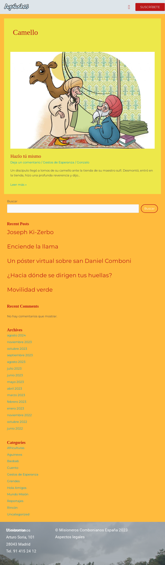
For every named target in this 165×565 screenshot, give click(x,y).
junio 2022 (15, 428)
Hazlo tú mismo (25, 156)
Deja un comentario (25, 162)
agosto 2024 (16, 335)
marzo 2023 (16, 395)
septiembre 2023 (20, 355)
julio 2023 (14, 368)
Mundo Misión (17, 494)
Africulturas (15, 448)
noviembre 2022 (19, 415)
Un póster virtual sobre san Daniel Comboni (69, 260)
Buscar (12, 201)
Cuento (12, 468)
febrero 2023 (16, 402)
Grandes (13, 481)
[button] (129, 7)
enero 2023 (15, 408)
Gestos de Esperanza (58, 162)
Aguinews (14, 454)
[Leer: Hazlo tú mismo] (82, 100)
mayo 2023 (15, 382)
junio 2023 (15, 375)
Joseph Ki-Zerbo (30, 232)
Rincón (12, 508)
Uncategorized (18, 514)
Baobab (13, 461)
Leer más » (18, 184)
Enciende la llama (32, 246)
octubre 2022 (17, 422)
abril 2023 (14, 388)
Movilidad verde (30, 289)
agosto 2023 (16, 362)
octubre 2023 (17, 349)
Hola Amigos (16, 488)
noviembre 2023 (19, 342)
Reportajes (15, 501)
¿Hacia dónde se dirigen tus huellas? (59, 275)
